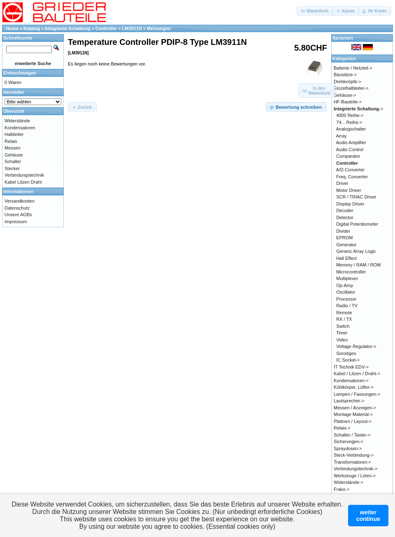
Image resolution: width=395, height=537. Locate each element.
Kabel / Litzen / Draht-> (357, 373)
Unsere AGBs (18, 214)
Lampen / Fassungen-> (357, 394)
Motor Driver (348, 190)
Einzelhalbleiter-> (351, 88)
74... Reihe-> (349, 122)
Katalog (31, 28)
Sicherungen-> (348, 441)
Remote (344, 312)
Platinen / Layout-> (353, 421)
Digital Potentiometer (357, 224)
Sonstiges (346, 353)
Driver (342, 183)
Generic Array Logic (356, 251)
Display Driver (350, 203)
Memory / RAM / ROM (358, 264)
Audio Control (350, 149)
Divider (343, 231)
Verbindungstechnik (24, 175)
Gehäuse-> (345, 95)
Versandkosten (20, 200)
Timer (342, 332)
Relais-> (342, 427)
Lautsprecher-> (349, 400)
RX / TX (344, 319)
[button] (315, 11)
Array (341, 135)
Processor (346, 299)
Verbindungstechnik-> (355, 468)
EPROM (344, 237)
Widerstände (17, 120)
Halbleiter (14, 134)
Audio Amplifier (351, 142)
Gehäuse (14, 154)
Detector (344, 217)
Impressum (16, 221)
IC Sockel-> (348, 359)
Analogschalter (351, 128)
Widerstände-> (348, 482)
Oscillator (345, 292)
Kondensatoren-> (351, 380)
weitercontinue (368, 515)
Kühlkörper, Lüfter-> (354, 387)
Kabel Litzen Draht (23, 182)
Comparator (348, 156)
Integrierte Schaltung (68, 28)
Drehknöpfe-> (347, 81)
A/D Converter (350, 169)
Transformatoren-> (352, 462)
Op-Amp (344, 285)
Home (12, 28)
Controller (106, 28)
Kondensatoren (20, 127)
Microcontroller (351, 271)
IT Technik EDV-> (351, 366)
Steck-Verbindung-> (354, 455)
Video (342, 339)
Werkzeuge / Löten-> (355, 475)
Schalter (13, 161)
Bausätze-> (345, 74)
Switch (342, 326)
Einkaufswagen (19, 72)
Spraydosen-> (348, 448)
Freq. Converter (352, 176)
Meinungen (159, 28)
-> (358, 108)
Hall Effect (346, 258)
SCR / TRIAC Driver (356, 196)
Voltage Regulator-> (356, 346)
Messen (13, 147)
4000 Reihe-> (349, 115)
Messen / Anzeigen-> (355, 407)
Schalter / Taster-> (352, 434)
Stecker (12, 168)
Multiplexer (347, 278)
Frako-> (341, 489)
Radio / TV (347, 305)
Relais (11, 141)
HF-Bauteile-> (348, 101)
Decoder (344, 210)
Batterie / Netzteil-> (353, 67)
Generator (346, 244)
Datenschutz (17, 207)
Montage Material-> (353, 414)
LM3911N (132, 28)
